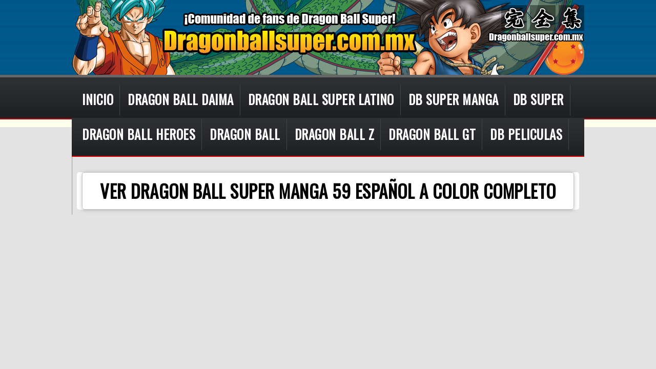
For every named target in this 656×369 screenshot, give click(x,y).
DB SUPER (538, 99)
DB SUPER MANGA (453, 99)
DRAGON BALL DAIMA (181, 99)
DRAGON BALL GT (432, 134)
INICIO (97, 99)
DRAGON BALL (245, 134)
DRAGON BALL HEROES (138, 134)
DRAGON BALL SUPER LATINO (321, 99)
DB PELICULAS (526, 134)
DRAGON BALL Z (335, 134)
